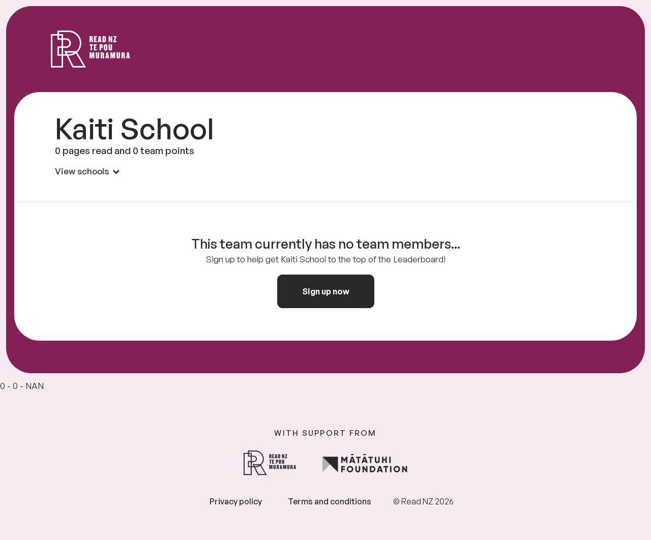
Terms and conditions (329, 501)
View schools (87, 171)
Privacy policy (236, 501)
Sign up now (325, 291)
